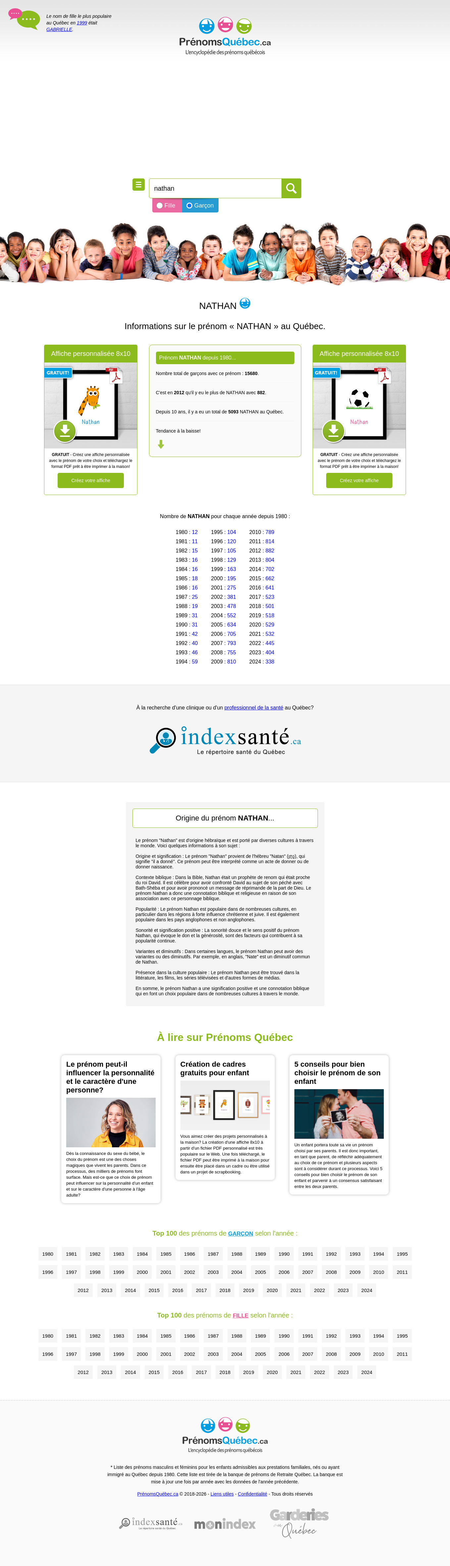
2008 (331, 1272)
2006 (283, 1272)
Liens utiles (222, 1494)
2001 (165, 1272)
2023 (343, 1290)
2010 (378, 1272)
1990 (283, 1254)
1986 (189, 1254)
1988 (236, 1254)
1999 (82, 22)
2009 (354, 1272)
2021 (295, 1290)
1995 (402, 1254)
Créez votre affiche (90, 480)
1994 (378, 1254)
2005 (260, 1272)
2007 (307, 1272)
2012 (83, 1290)
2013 (106, 1290)
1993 (354, 1254)
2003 (213, 1272)
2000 (142, 1272)
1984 (142, 1254)
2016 (177, 1290)
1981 (71, 1254)
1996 (47, 1272)
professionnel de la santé (254, 707)
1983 (118, 1254)
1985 (165, 1254)
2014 (130, 1290)
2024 (366, 1290)
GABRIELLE (59, 29)
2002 (189, 1272)
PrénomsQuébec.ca (157, 1494)
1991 (307, 1254)
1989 (260, 1254)
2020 (272, 1290)
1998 (94, 1272)
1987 (213, 1254)
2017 (201, 1290)
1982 (94, 1254)
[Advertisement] (225, 119)
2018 (225, 1290)
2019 (248, 1290)
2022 (319, 1290)
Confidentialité (252, 1494)
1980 (47, 1254)
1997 (71, 1272)
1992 (331, 1254)
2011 (402, 1272)
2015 (154, 1290)
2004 (236, 1272)
